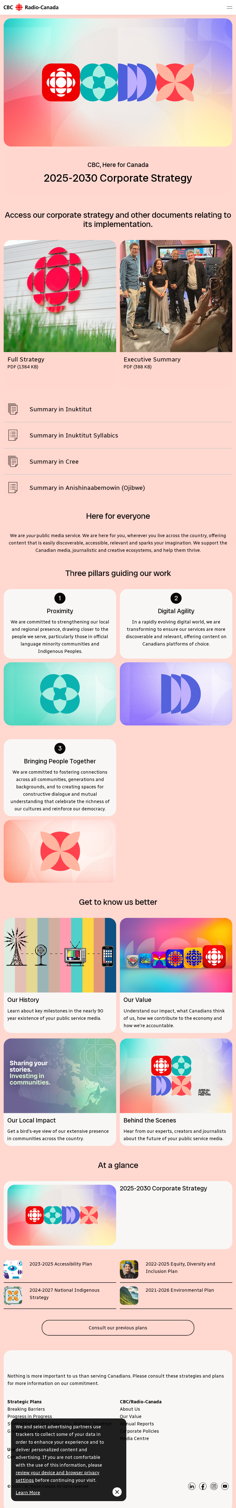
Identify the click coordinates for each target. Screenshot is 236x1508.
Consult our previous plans (118, 1329)
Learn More (28, 1492)
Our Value (131, 1418)
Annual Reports (137, 1425)
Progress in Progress (29, 1418)
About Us (130, 1411)
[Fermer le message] (117, 1492)
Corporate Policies (139, 1433)
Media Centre (134, 1440)
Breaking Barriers (26, 1411)
